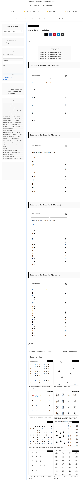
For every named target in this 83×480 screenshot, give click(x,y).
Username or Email (8, 54)
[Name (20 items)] (21, 114)
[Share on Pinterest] (54, 34)
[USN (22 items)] (13, 114)
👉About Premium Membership (10, 451)
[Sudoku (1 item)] (16, 158)
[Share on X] (45, 34)
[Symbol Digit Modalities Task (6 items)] (10, 137)
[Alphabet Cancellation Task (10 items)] (13, 128)
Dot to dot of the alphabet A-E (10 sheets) (52, 52)
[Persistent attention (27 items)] (7, 114)
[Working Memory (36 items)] (18, 110)
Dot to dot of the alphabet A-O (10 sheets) (52, 56)
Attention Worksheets (33, 25)
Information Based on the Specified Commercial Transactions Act (11, 469)
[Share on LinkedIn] (58, 34)
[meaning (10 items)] (6, 126)
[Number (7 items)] (20, 135)
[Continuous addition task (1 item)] (8, 158)
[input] (13, 31)
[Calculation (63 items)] (14, 106)
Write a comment (54, 439)
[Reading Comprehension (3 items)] (13, 154)
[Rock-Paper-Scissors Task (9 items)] (9, 133)
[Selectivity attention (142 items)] (17, 104)
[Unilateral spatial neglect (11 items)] (16, 124)
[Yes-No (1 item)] (21, 158)
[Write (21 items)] (17, 114)
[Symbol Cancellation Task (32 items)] (16, 112)
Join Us (5, 79)
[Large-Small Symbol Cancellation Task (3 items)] (13, 150)
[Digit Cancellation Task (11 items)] (8, 122)
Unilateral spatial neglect (59, 25)
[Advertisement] (13, 171)
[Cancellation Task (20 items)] (18, 116)
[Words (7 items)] (14, 135)
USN (67, 25)
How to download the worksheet (10, 454)
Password (5, 60)
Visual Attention (72, 25)
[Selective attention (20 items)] (8, 118)
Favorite (31, 42)
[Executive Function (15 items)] (9, 120)
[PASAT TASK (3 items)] (7, 152)
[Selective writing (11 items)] (18, 122)
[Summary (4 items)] (13, 148)
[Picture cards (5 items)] (7, 143)
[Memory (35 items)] (6, 112)
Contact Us (5, 464)
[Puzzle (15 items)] (19, 120)
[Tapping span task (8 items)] (7, 135)
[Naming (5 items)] (7, 139)
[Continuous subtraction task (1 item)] (13, 156)
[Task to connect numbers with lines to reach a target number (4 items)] (13, 145)
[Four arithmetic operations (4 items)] (17, 143)
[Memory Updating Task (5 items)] (8, 141)
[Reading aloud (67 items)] (6, 106)
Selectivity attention (49, 25)
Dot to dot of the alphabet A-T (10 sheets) (52, 58)
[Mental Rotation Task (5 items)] (18, 141)
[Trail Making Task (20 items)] (8, 116)
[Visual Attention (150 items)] (7, 104)
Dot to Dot (41, 25)
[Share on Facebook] (50, 34)
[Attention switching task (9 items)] (13, 131)
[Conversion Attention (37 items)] (8, 110)
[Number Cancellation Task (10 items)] (16, 126)
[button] (63, 34)
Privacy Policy (5, 458)
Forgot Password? (7, 77)
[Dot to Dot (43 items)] (20, 106)
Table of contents (54, 48)
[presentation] (12, 69)
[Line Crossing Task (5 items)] (17, 139)
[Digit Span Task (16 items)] (18, 118)
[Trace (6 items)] (20, 137)
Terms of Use (5, 461)
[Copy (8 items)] (20, 133)
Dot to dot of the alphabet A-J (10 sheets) (52, 54)
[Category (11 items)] (6, 124)
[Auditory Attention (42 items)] (8, 108)
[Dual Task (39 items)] (18, 108)
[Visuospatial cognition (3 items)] (17, 152)
